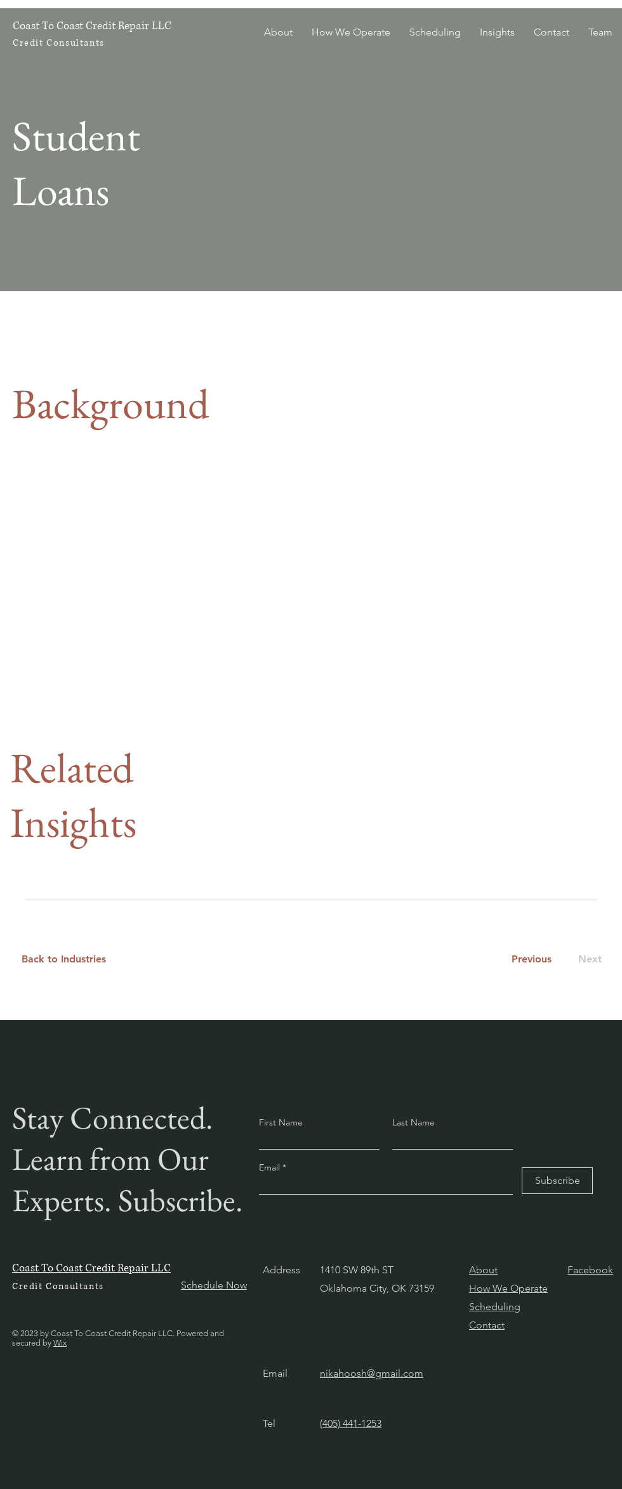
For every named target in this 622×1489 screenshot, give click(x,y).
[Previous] (531, 959)
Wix (60, 1343)
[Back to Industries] (71, 959)
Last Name (413, 1122)
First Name (281, 1122)
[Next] (587, 959)
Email (270, 1167)
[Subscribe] (557, 1180)
